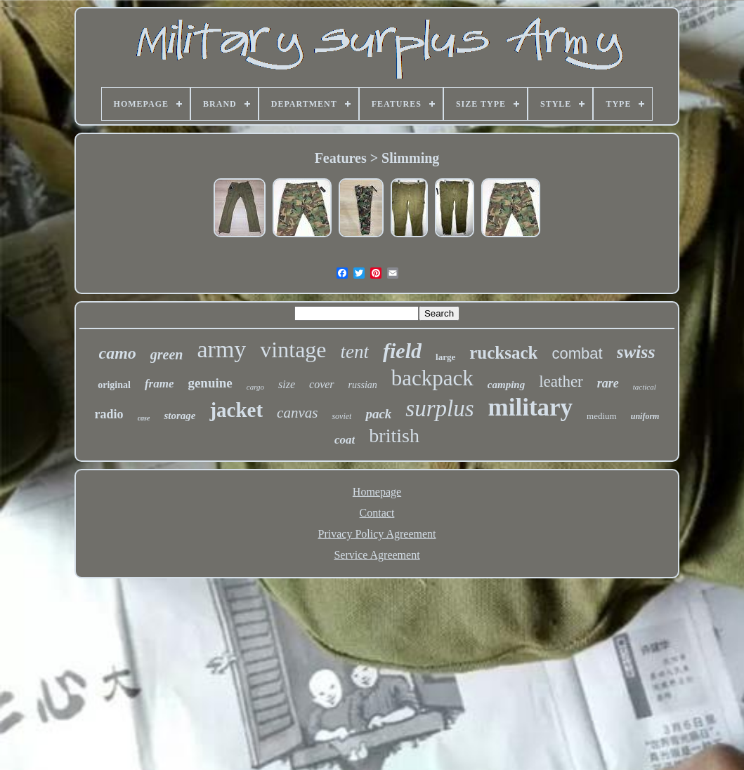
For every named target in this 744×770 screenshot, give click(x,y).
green (166, 354)
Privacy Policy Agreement (377, 534)
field (402, 350)
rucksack (503, 352)
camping (506, 384)
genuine (210, 383)
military (530, 407)
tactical (644, 387)
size (286, 384)
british (394, 435)
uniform (645, 416)
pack (378, 413)
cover (321, 384)
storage (179, 415)
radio (109, 414)
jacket (236, 410)
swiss (636, 352)
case (144, 418)
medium (602, 416)
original (114, 385)
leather (561, 381)
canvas (297, 412)
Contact (377, 513)
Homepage (377, 492)
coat (344, 439)
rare (608, 383)
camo (117, 353)
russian (362, 385)
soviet (341, 416)
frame (159, 383)
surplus (439, 408)
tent (355, 351)
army (222, 349)
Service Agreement (376, 555)
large (445, 357)
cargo (255, 387)
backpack (432, 378)
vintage (293, 349)
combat (577, 353)
